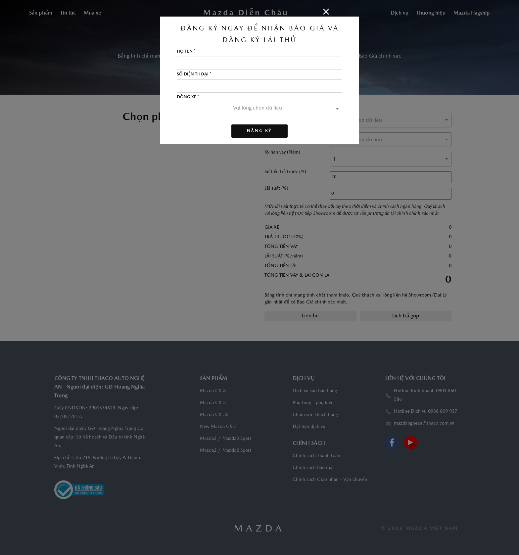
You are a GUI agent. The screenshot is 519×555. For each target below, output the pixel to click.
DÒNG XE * (188, 97)
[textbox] (259, 108)
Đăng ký (259, 131)
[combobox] (259, 108)
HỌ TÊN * (186, 52)
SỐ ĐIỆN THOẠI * (194, 74)
